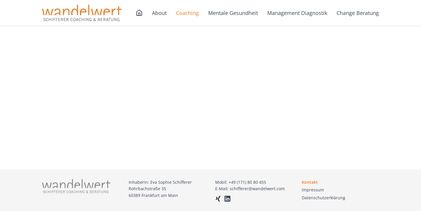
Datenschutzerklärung (323, 197)
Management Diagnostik (297, 12)
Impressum (313, 190)
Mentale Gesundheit (233, 12)
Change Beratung (358, 12)
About (159, 12)
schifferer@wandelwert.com (257, 188)
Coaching (187, 12)
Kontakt (310, 182)
